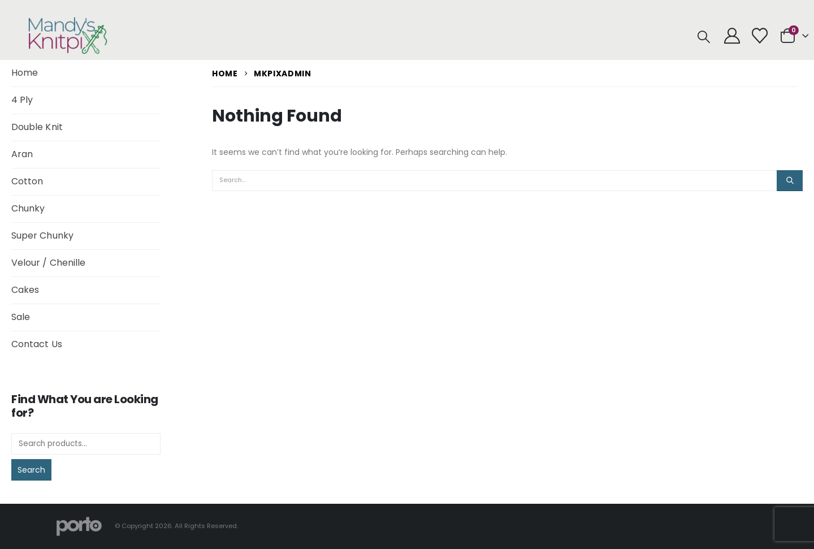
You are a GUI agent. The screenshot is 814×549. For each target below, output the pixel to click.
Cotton (27, 181)
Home (24, 72)
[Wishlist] (759, 36)
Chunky (28, 208)
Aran (22, 154)
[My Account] (732, 36)
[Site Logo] (67, 35)
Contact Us (36, 344)
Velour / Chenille (48, 262)
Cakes (25, 289)
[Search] (790, 180)
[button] (703, 37)
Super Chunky (42, 235)
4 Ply (22, 99)
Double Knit (37, 126)
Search (31, 469)
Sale (20, 316)
